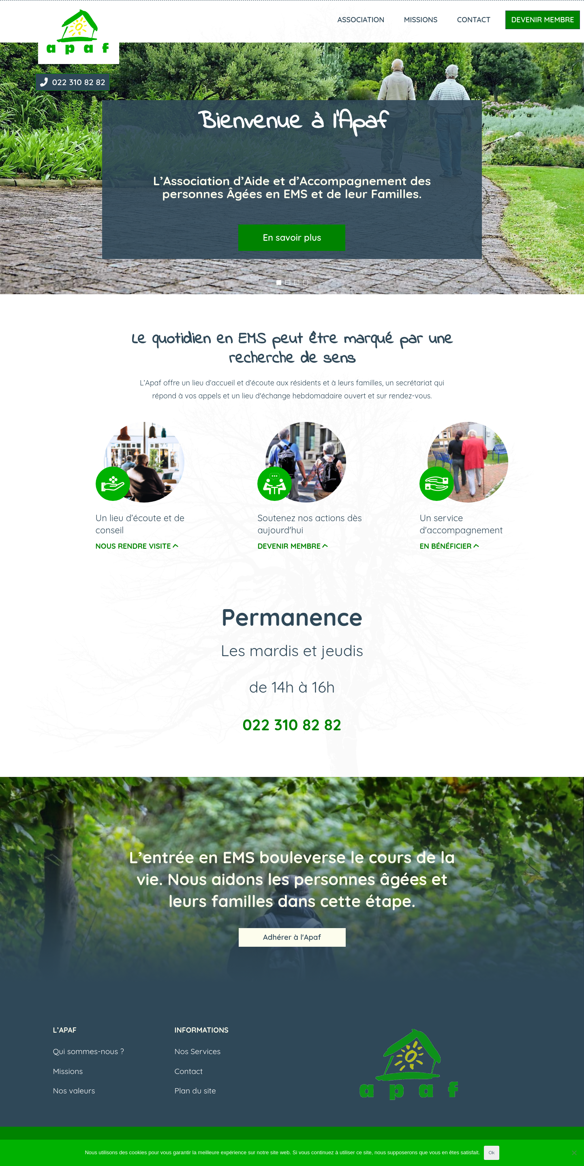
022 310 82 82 (72, 82)
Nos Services (198, 1059)
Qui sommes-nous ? (88, 1059)
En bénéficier (449, 546)
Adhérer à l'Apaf (291, 941)
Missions (421, 19)
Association (360, 19)
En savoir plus (292, 237)
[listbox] (292, 147)
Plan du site (195, 1098)
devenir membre (293, 546)
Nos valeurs (74, 1098)
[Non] (574, 1153)
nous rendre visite (137, 546)
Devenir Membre (542, 19)
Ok (491, 1152)
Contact (474, 19)
